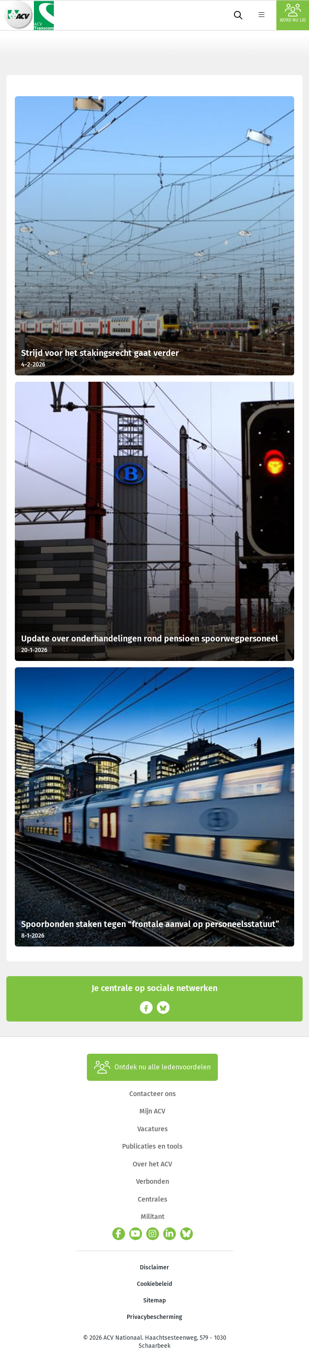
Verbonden (152, 1181)
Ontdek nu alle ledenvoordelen (152, 1067)
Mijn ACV (152, 1111)
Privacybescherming (154, 1317)
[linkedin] (169, 1233)
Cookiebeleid (154, 1284)
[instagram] (152, 1233)
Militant (152, 1217)
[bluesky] (186, 1233)
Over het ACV (152, 1164)
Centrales (152, 1199)
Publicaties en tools (152, 1146)
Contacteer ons (152, 1094)
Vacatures (152, 1129)
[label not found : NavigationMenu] (261, 15)
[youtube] (135, 1233)
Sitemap (154, 1300)
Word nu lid (293, 13)
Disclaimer (154, 1267)
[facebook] (118, 1233)
